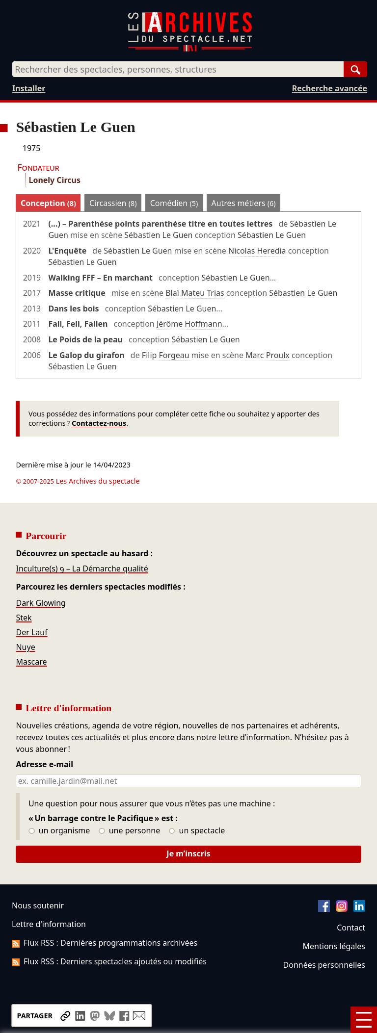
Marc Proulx (267, 355)
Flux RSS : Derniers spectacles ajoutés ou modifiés (109, 961)
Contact (351, 927)
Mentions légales (334, 946)
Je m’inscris (188, 853)
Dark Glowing (40, 602)
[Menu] (363, 1020)
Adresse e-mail (44, 764)
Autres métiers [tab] (243, 203)
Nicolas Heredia (257, 250)
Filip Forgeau (165, 355)
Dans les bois (73, 308)
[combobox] (178, 69)
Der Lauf (31, 632)
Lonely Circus (54, 180)
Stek (23, 617)
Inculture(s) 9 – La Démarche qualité (82, 568)
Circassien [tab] (113, 203)
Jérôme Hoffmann (189, 323)
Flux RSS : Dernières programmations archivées (104, 942)
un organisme (59, 830)
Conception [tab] (48, 203)
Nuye (25, 647)
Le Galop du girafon (86, 355)
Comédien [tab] (174, 203)
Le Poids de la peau (85, 339)
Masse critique (76, 292)
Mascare (31, 661)
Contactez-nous (99, 423)
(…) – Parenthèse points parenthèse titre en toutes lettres (160, 223)
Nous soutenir (38, 905)
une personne (129, 830)
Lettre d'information (49, 924)
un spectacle (197, 830)
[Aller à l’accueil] (190, 49)
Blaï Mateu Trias (194, 292)
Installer (28, 88)
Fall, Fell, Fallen (78, 323)
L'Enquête (67, 250)
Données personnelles (324, 964)
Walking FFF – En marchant (100, 277)
